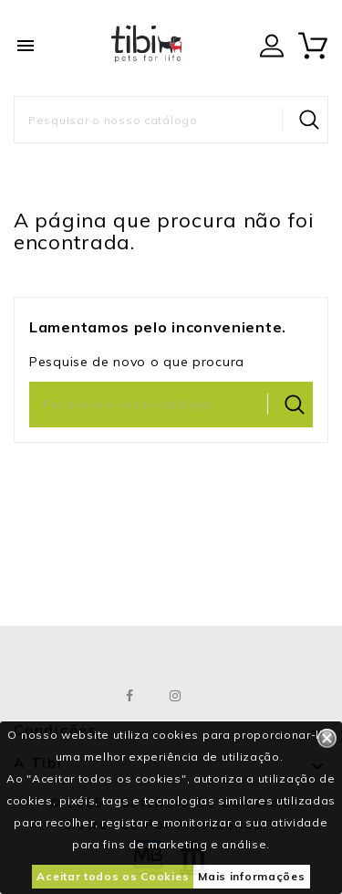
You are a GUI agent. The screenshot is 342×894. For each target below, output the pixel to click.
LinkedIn (221, 696)
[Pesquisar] (171, 119)
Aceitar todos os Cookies (112, 876)
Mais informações (251, 876)
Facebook (130, 696)
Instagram (176, 696)
